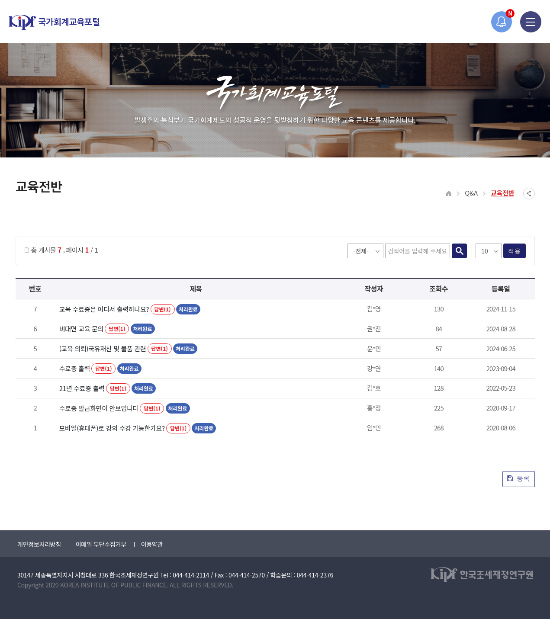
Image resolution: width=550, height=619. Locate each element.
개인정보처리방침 (39, 544)
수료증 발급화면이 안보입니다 (98, 408)
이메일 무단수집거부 (101, 544)
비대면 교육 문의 (81, 328)
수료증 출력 (74, 368)
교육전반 (503, 192)
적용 (514, 250)
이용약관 (152, 544)
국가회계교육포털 (54, 22)
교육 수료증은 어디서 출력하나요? (104, 309)
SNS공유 (529, 193)
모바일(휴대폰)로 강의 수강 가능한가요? (112, 428)
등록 (518, 478)
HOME (449, 193)
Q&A (471, 192)
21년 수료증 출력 (82, 388)
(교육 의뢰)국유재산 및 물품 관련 (102, 348)
